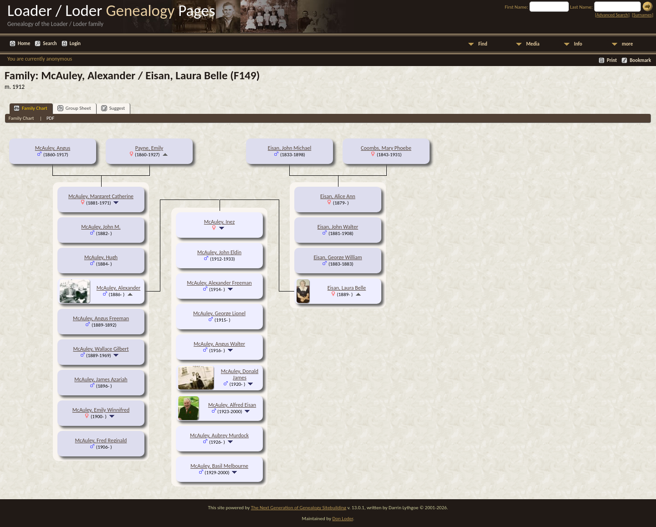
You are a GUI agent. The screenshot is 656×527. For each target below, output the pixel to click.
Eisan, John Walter (338, 227)
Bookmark (640, 60)
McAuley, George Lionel (219, 313)
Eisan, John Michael (289, 148)
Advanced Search (612, 15)
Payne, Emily (149, 148)
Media (532, 44)
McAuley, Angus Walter (219, 344)
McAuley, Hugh (101, 257)
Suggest (113, 108)
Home (24, 43)
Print (612, 60)
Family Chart (30, 108)
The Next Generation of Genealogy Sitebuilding (298, 508)
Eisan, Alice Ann (337, 196)
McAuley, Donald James (239, 374)
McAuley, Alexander (119, 288)
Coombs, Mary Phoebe (386, 148)
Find (482, 44)
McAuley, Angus (52, 148)
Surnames (642, 15)
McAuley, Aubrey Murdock (219, 435)
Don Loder (342, 519)
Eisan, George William (337, 257)
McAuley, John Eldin (219, 252)
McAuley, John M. (100, 227)
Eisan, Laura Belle (347, 288)
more (627, 44)
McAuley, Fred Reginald (101, 440)
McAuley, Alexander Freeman (219, 283)
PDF (50, 118)
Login (75, 43)
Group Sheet (74, 108)
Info (578, 44)
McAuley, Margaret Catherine (100, 196)
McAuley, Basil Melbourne (219, 466)
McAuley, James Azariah (100, 379)
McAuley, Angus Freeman (101, 318)
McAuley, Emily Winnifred (100, 410)
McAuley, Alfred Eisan (232, 405)
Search (49, 43)
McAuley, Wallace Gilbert (100, 349)
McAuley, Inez (219, 222)
